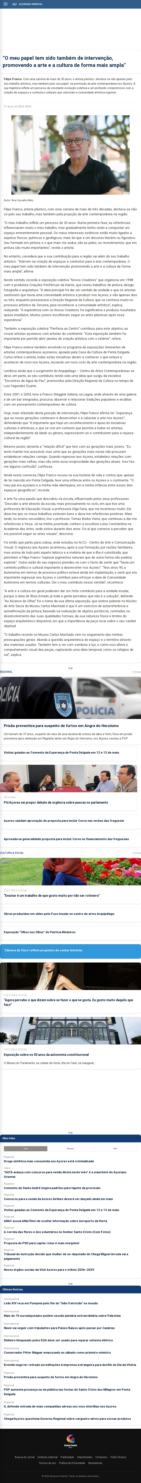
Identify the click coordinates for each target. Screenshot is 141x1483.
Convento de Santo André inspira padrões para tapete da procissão (52, 1188)
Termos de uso (47, 1463)
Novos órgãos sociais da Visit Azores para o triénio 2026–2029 (49, 1270)
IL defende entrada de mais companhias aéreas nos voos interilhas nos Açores (60, 1406)
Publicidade (67, 1457)
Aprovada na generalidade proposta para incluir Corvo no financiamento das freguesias (66, 839)
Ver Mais (136, 672)
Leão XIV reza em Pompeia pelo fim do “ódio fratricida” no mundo (51, 1303)
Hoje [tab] (26, 1148)
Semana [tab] (70, 1148)
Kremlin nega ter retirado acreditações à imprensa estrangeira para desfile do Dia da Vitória (70, 1365)
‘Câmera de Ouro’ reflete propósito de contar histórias (43, 950)
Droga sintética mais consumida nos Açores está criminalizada (49, 1161)
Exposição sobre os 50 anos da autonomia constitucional (46, 1055)
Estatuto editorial (47, 1457)
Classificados (84, 1457)
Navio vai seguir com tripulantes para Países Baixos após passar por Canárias (59, 1328)
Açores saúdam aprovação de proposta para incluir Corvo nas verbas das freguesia (64, 821)
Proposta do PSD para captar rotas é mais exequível (41, 1243)
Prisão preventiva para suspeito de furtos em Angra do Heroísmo (61, 725)
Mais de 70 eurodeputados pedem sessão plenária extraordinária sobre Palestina (62, 1316)
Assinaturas (95, 1463)
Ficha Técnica (118, 1457)
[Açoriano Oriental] (70, 1448)
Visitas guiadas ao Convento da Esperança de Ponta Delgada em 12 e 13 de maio (61, 752)
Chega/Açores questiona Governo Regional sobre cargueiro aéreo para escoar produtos (67, 1419)
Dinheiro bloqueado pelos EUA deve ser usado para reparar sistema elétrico (58, 1340)
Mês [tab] (115, 1148)
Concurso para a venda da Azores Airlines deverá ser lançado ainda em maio (58, 1199)
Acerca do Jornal (25, 1457)
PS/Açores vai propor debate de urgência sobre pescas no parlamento (56, 802)
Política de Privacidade (72, 1463)
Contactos (101, 1457)
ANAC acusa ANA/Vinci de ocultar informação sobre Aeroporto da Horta (55, 1221)
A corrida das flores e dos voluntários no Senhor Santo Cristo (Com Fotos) (57, 1232)
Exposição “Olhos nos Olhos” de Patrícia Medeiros (39, 932)
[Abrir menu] (5, 4)
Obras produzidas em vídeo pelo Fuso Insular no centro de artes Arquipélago (59, 914)
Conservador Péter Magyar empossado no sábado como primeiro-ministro (57, 1352)
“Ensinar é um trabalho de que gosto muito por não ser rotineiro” (52, 895)
